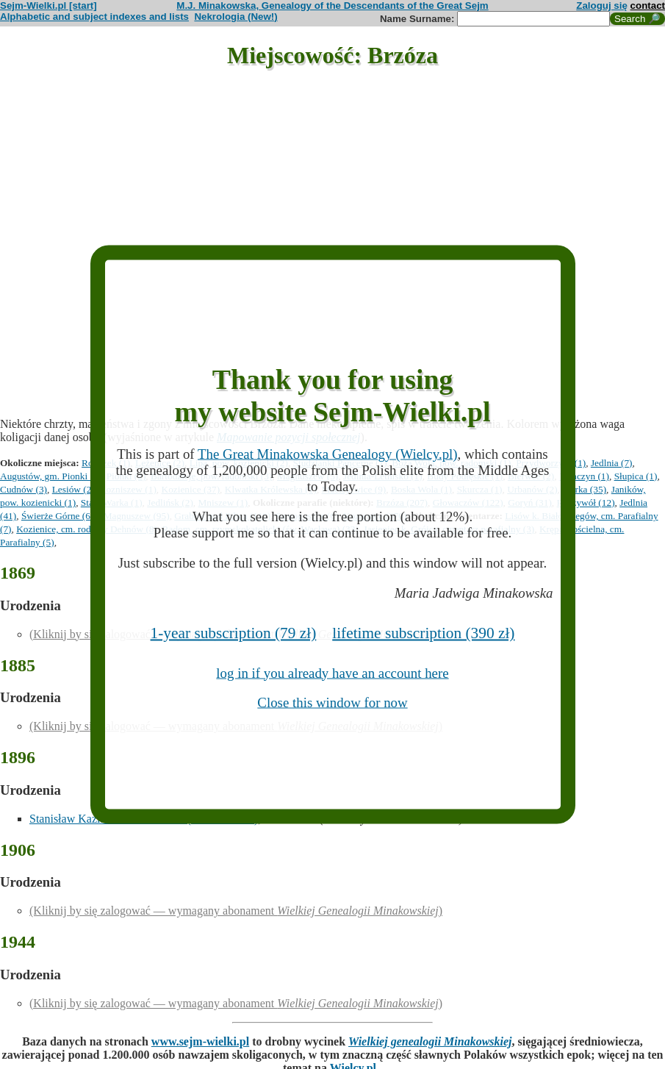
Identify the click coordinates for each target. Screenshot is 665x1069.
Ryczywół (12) (586, 502)
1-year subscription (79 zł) (234, 632)
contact (647, 5)
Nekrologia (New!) (235, 16)
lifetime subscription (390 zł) (423, 632)
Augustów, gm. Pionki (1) (50, 476)
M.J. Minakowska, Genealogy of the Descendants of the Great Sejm (332, 5)
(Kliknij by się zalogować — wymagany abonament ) (235, 910)
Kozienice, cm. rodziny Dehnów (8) (86, 528)
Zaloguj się (602, 5)
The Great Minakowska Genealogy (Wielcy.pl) (328, 454)
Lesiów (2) (73, 489)
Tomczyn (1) (584, 476)
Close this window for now (332, 702)
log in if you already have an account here (332, 672)
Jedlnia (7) (612, 462)
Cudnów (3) (23, 489)
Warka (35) (584, 489)
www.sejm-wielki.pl (200, 1041)
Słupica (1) (636, 476)
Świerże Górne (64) (59, 515)
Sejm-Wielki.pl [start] (48, 5)
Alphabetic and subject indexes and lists (94, 16)
